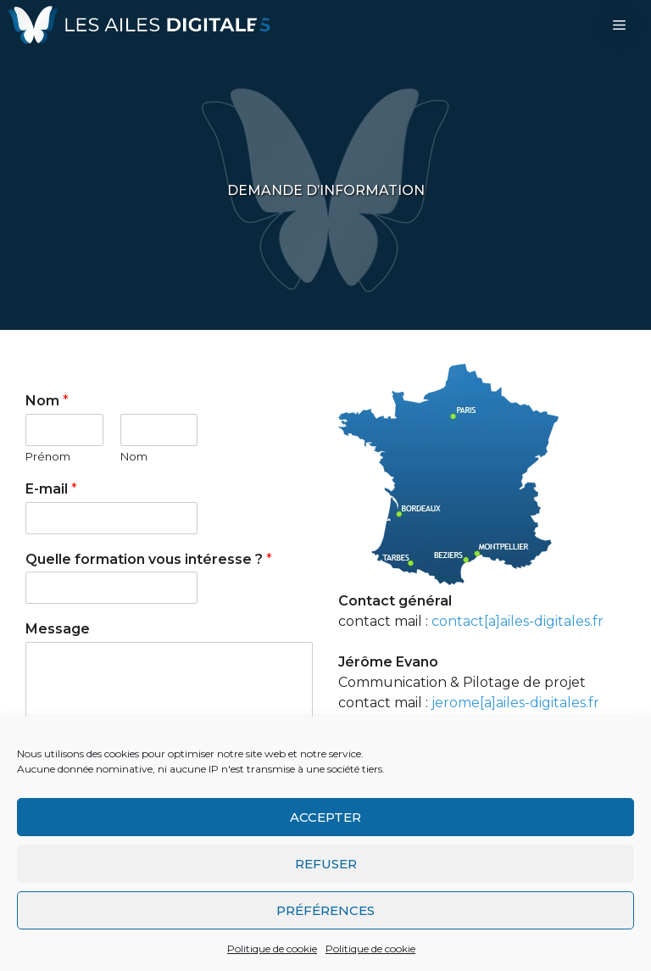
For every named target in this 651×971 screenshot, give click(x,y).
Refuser (326, 864)
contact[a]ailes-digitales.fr (517, 621)
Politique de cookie (272, 948)
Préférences (325, 910)
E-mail (51, 489)
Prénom (47, 456)
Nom (47, 401)
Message (57, 629)
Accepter (325, 817)
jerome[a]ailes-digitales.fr (515, 703)
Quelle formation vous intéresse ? (148, 559)
